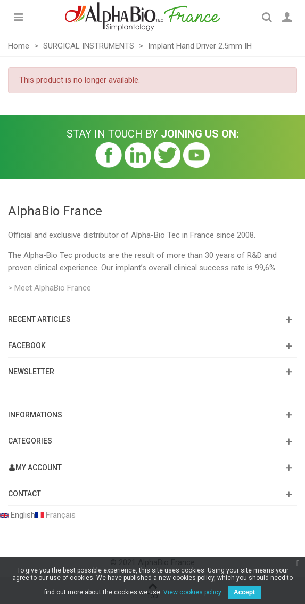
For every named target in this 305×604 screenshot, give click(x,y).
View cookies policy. (192, 592)
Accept (244, 592)
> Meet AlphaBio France (49, 288)
